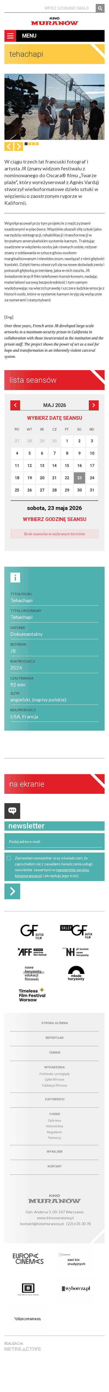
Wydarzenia (54, 1067)
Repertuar (54, 1038)
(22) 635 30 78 (78, 1223)
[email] (54, 842)
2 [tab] (29, 143)
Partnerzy (54, 1138)
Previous (8, 146)
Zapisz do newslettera (12, 891)
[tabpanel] (54, 107)
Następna (18, 146)
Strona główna (54, 1023)
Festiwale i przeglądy (55, 1074)
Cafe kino (54, 1120)
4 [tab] (37, 143)
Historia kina (54, 1126)
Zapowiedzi (54, 1099)
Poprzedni (15, 405)
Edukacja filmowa (54, 1085)
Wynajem (54, 1151)
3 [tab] (33, 143)
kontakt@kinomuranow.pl (42, 1223)
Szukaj (100, 8)
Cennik (54, 1052)
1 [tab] (26, 143)
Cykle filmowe (54, 1079)
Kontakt (54, 1166)
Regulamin (54, 1132)
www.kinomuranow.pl (55, 1217)
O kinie (54, 1114)
